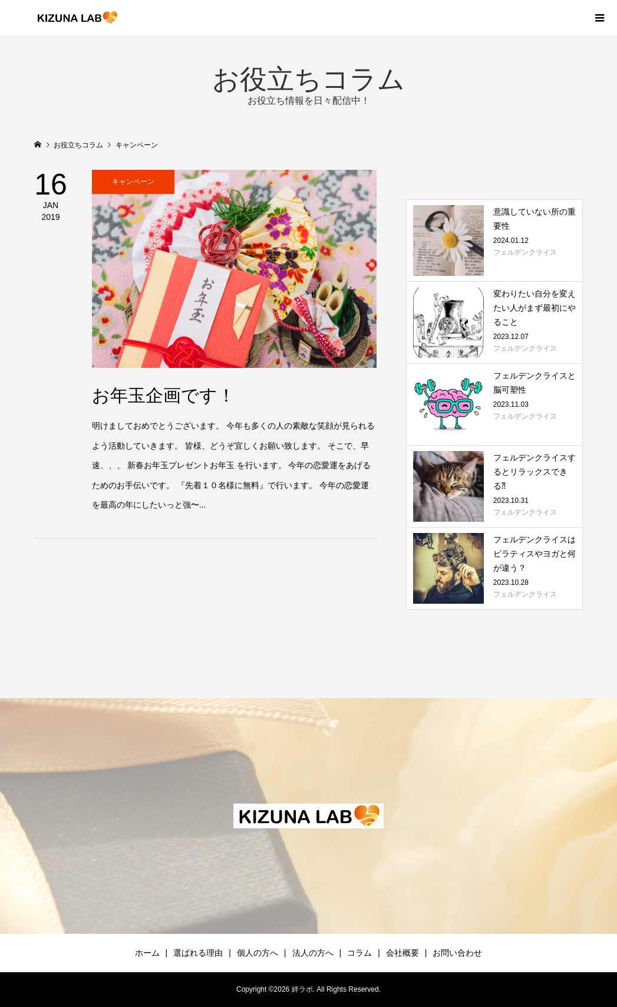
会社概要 (402, 952)
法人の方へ (313, 952)
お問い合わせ (457, 952)
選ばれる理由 (198, 952)
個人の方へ (257, 952)
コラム (359, 952)
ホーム (147, 952)
